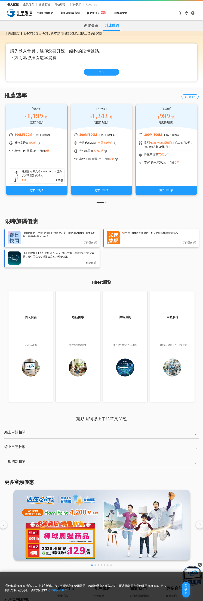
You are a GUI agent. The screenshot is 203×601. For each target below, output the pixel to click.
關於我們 (76, 4)
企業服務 (29, 4)
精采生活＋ (98, 13)
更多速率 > (190, 98)
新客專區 (87, 25)
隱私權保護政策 (75, 595)
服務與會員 (122, 12)
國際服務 (45, 4)
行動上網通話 (47, 12)
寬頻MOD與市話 (71, 12)
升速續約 (115, 25)
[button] (100, 204)
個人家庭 (13, 4)
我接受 (179, 592)
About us (91, 4)
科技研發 (60, 4)
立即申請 (37, 192)
